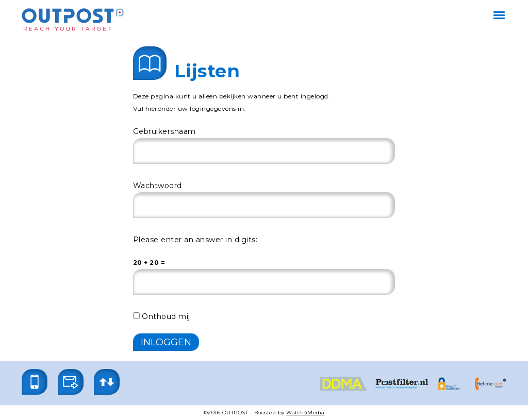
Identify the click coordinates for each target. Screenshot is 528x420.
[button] (34, 382)
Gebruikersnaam (164, 131)
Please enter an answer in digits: (195, 239)
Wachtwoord (157, 185)
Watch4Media (305, 412)
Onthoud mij (161, 316)
